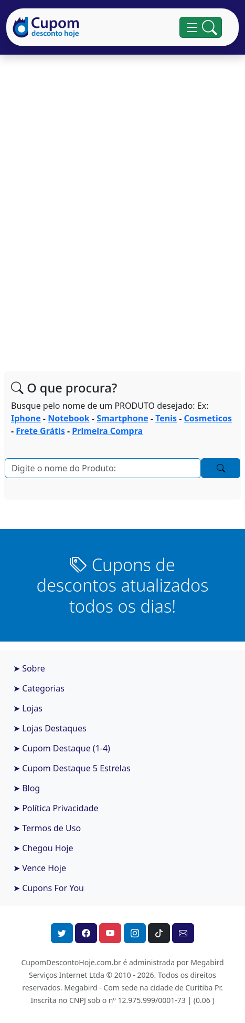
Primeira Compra (107, 431)
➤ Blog (26, 788)
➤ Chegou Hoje (43, 848)
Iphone (26, 418)
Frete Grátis (40, 431)
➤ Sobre (29, 668)
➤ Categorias (39, 688)
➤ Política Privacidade (56, 808)
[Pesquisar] (103, 468)
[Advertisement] (122, 211)
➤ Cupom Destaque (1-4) (61, 748)
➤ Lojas (27, 708)
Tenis (166, 418)
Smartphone (122, 418)
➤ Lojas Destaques (50, 728)
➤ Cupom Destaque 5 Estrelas (72, 768)
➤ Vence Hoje (39, 868)
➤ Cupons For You (48, 888)
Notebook (69, 418)
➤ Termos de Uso (47, 828)
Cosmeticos (208, 418)
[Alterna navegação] (200, 27)
